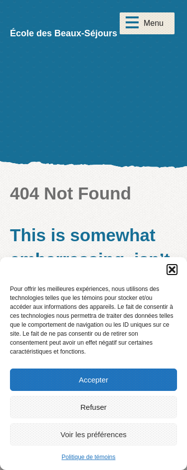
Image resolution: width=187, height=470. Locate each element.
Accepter (93, 380)
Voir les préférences (93, 434)
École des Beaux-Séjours (63, 33)
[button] (172, 270)
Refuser (93, 407)
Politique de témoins (88, 457)
